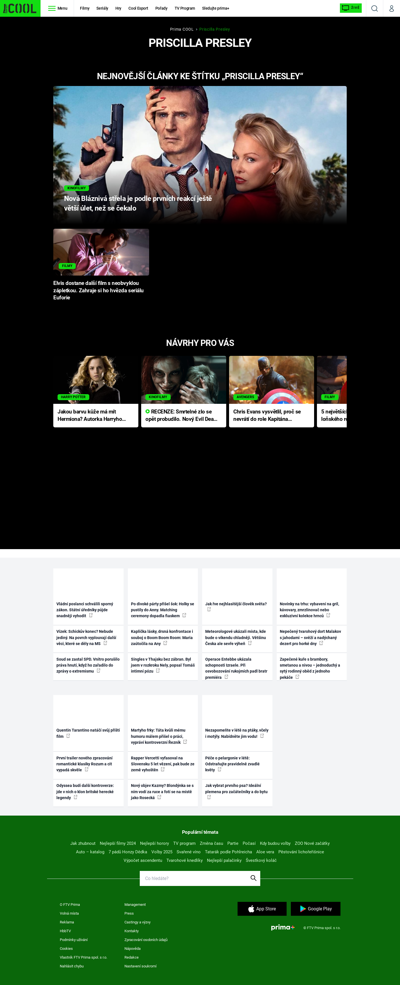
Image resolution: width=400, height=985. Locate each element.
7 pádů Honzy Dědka (128, 851)
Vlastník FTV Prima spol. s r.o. (83, 957)
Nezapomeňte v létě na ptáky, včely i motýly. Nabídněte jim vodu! (236, 733)
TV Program (185, 8)
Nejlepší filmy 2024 (118, 843)
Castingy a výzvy (137, 922)
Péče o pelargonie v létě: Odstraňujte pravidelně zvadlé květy (232, 764)
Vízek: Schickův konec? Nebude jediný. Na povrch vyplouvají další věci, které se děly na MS (86, 637)
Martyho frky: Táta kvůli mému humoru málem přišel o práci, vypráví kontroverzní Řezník (159, 736)
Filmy (84, 8)
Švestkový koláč (261, 860)
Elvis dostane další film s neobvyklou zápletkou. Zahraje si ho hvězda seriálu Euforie (98, 290)
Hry (118, 8)
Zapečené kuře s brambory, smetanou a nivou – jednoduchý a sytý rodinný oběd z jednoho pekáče (310, 668)
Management (135, 904)
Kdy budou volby (275, 843)
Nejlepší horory (154, 843)
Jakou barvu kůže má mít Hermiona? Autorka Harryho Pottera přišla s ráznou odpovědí (90, 416)
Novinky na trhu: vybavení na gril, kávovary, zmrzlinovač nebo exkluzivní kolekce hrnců (309, 610)
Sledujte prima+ (215, 8)
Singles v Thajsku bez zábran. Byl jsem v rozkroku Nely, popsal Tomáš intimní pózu (163, 665)
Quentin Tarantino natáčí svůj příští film (88, 733)
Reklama (67, 922)
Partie (232, 843)
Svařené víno (189, 851)
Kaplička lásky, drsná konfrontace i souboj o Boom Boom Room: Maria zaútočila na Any (162, 637)
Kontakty (131, 931)
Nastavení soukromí (140, 966)
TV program (184, 843)
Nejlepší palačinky (224, 860)
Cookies (66, 948)
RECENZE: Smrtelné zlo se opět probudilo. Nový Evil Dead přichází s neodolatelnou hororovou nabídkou (181, 416)
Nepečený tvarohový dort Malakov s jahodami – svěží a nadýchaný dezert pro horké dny (310, 637)
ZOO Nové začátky (312, 843)
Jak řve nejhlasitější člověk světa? (236, 606)
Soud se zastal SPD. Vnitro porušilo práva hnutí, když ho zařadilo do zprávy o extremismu (88, 665)
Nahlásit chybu (72, 966)
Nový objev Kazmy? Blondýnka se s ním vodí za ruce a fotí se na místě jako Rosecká (162, 791)
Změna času (211, 843)
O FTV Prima (70, 904)
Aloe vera (265, 851)
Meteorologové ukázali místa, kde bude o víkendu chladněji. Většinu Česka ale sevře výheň (235, 637)
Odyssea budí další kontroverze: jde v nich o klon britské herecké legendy (85, 791)
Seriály (102, 8)
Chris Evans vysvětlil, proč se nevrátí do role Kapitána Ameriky (267, 416)
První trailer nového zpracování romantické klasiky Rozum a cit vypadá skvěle (84, 764)
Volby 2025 (161, 851)
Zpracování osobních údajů (146, 940)
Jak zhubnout (83, 843)
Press (129, 913)
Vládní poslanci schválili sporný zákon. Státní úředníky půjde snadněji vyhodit (84, 610)
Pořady (161, 8)
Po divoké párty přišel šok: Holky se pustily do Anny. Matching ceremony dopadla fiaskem (162, 610)
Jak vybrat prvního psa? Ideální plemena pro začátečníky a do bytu (236, 791)
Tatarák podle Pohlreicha (228, 851)
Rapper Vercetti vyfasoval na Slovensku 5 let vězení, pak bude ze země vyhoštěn (162, 764)
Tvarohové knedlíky (184, 860)
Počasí (249, 843)
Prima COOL (182, 29)
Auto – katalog (90, 851)
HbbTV (65, 931)
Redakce (131, 957)
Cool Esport (138, 8)
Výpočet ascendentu (143, 860)
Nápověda (132, 948)
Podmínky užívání (74, 940)
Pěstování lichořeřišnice (301, 851)
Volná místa (69, 913)
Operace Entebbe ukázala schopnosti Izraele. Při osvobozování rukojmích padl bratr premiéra (236, 668)
